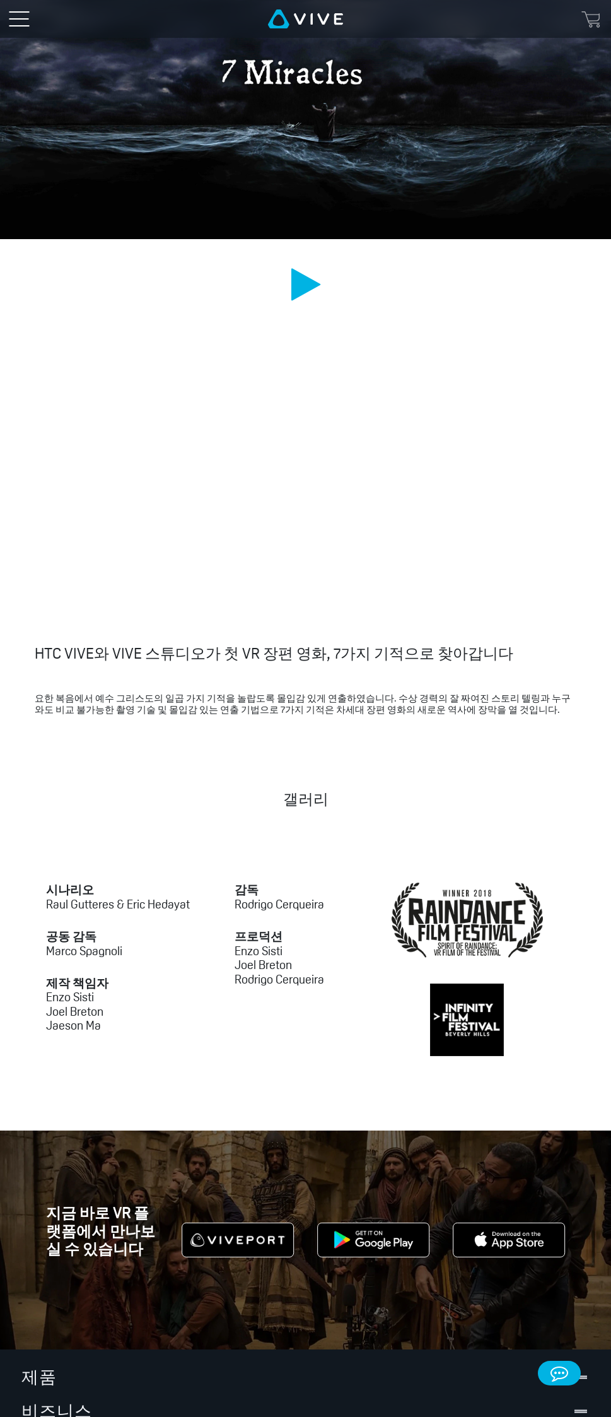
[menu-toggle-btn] (19, 19)
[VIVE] (305, 18)
